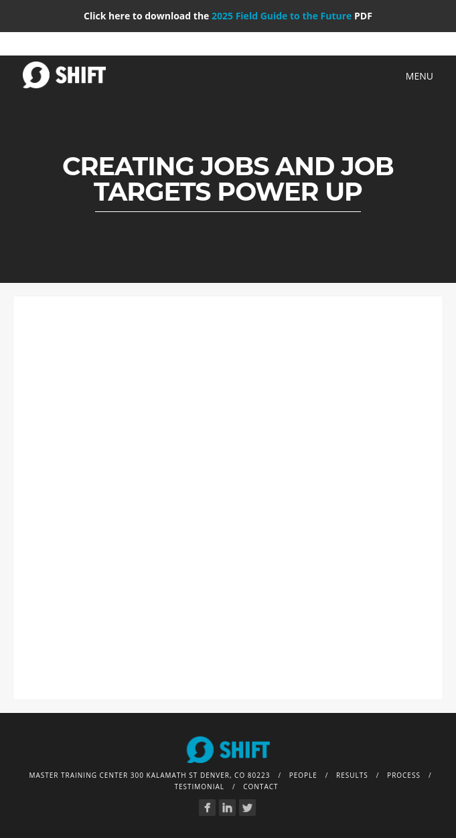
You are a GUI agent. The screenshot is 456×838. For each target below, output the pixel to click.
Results (352, 775)
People (303, 775)
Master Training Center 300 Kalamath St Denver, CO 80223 (149, 775)
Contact (260, 786)
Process (404, 775)
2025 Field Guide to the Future (282, 15)
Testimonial (199, 786)
